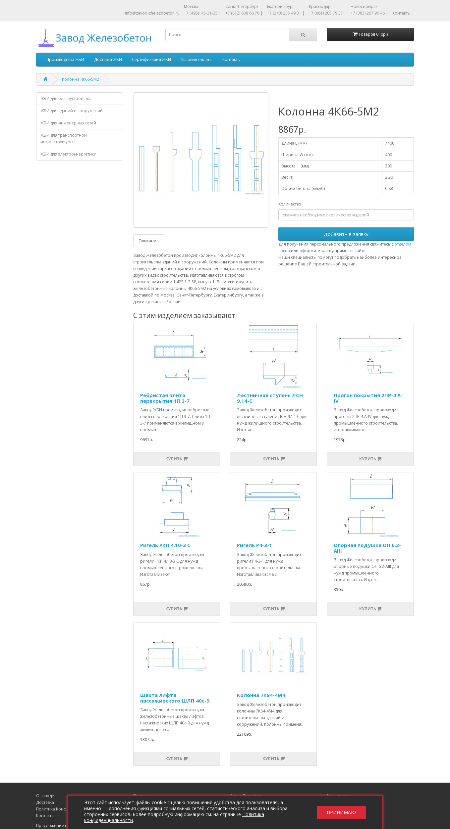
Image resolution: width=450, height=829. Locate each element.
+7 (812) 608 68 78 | (244, 13)
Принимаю (341, 812)
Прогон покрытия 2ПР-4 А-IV (368, 398)
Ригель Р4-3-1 (254, 545)
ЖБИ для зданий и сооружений (71, 111)
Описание (149, 241)
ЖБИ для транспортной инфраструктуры (63, 138)
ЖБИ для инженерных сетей (68, 123)
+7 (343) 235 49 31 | (286, 13)
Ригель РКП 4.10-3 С (165, 545)
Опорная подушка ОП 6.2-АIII (367, 548)
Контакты (401, 13)
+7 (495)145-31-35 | (202, 13)
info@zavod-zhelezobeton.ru (152, 13)
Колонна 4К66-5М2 (80, 79)
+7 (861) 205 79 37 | (327, 13)
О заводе (45, 796)
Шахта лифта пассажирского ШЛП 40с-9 (174, 698)
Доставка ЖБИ (108, 59)
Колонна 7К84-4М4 (261, 695)
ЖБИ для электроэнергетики (68, 154)
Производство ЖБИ (65, 59)
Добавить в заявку (346, 234)
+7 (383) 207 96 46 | (369, 13)
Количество (289, 204)
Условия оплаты (196, 59)
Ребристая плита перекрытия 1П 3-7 (165, 398)
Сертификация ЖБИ (151, 59)
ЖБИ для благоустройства (65, 98)
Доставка (45, 802)
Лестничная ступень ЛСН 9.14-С (270, 398)
